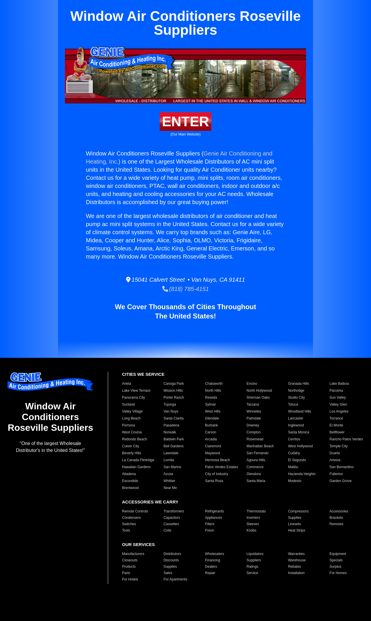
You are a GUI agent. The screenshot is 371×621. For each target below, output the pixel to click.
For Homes (338, 573)
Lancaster (295, 418)
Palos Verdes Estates (221, 467)
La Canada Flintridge (138, 460)
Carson (210, 432)
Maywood (212, 453)
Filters (209, 524)
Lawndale (170, 453)
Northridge (296, 391)
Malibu (293, 467)
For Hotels (130, 579)
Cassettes (171, 524)
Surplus (335, 567)
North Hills (213, 391)
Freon (209, 530)
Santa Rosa (214, 481)
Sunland (128, 404)
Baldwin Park (173, 439)
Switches (129, 524)
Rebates (294, 567)
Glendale (212, 418)
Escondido (130, 481)
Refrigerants (214, 511)
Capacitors (171, 518)
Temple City (339, 446)
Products (129, 567)
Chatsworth (214, 384)
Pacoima (336, 391)
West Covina (132, 432)
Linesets (294, 524)
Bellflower (337, 432)
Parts (126, 573)
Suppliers (253, 560)
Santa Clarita (173, 418)
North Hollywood (259, 391)
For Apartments (175, 579)
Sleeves (252, 524)
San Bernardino (342, 467)
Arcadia (211, 439)
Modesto (294, 481)
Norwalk (169, 432)
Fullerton (336, 474)
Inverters (253, 518)
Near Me (170, 488)
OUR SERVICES (138, 544)
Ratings (252, 567)
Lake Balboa (339, 384)
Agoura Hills (255, 460)
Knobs (251, 530)
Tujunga (169, 404)
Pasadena (171, 425)
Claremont (213, 446)
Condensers (131, 518)
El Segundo (297, 460)
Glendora (253, 474)
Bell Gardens (173, 446)
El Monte (336, 425)
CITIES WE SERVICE (143, 374)
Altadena (129, 474)
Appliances (213, 518)
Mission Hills (173, 391)
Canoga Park (173, 384)
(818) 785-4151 (185, 289)
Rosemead (254, 439)
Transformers (173, 511)
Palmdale (253, 418)
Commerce (254, 467)
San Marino (172, 467)
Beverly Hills (131, 453)
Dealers (211, 567)
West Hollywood (300, 446)
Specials (336, 560)
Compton (253, 432)
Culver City (130, 446)
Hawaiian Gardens (136, 467)
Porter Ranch (173, 397)
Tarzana (252, 404)
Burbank (211, 425)
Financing (212, 560)
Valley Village (132, 411)
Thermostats (256, 511)
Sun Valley (338, 397)
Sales (167, 573)
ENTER (185, 121)
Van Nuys (170, 411)
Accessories (339, 511)
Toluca (293, 404)
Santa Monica (298, 432)
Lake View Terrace (136, 391)
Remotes (336, 524)
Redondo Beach (134, 439)
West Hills (212, 411)
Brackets (336, 518)
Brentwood (130, 488)
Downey (252, 425)
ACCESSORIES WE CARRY (150, 501)
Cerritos (294, 439)
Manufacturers (133, 554)
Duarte (335, 453)
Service (252, 573)
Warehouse (297, 560)
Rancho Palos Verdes (346, 439)
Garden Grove (341, 481)
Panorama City (133, 397)
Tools (126, 530)
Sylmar (210, 404)
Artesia (335, 460)
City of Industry (216, 474)
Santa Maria (255, 481)
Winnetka (253, 411)
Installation (296, 573)
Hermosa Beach (217, 460)
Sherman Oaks (258, 397)
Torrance (336, 418)
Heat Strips (296, 530)
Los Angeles (339, 411)
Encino (251, 384)
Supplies (294, 518)
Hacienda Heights (302, 474)
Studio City (296, 397)
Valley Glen (338, 404)
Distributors (172, 554)
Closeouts (129, 560)
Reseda (211, 397)
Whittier (169, 481)
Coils (167, 530)
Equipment (338, 554)
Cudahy (294, 453)
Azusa (168, 474)
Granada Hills (298, 384)
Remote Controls (135, 511)
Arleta (126, 384)
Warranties (296, 554)
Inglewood (296, 425)
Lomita (168, 460)
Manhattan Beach (260, 446)
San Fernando (257, 453)
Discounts (171, 560)
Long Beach (131, 418)
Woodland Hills (299, 411)
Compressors (298, 511)
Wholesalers (214, 554)
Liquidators (254, 554)
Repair (210, 573)
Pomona (128, 425)
